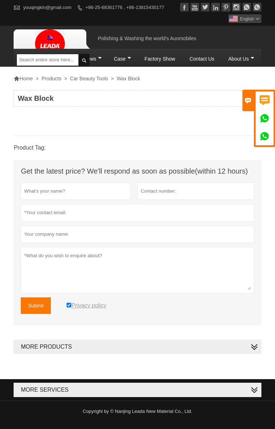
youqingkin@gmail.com (47, 7)
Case (122, 59)
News (93, 59)
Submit (36, 305)
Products (51, 78)
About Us (241, 59)
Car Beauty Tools (89, 78)
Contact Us (201, 59)
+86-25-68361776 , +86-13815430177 (125, 7)
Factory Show (160, 59)
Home (23, 78)
